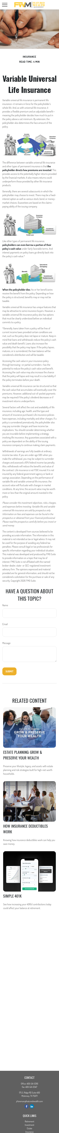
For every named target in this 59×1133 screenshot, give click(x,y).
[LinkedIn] (32, 1106)
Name (5, 605)
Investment (29, 1125)
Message (6, 643)
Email (5, 624)
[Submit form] (9, 671)
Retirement (29, 1121)
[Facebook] (26, 1106)
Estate (29, 1128)
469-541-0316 (32, 1083)
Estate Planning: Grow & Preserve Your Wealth (22, 755)
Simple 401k (12, 896)
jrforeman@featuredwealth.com (29, 1101)
